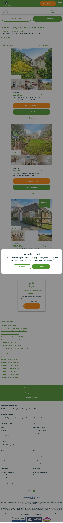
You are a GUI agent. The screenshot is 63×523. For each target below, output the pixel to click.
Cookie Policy (38, 259)
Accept (41, 266)
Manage (22, 266)
